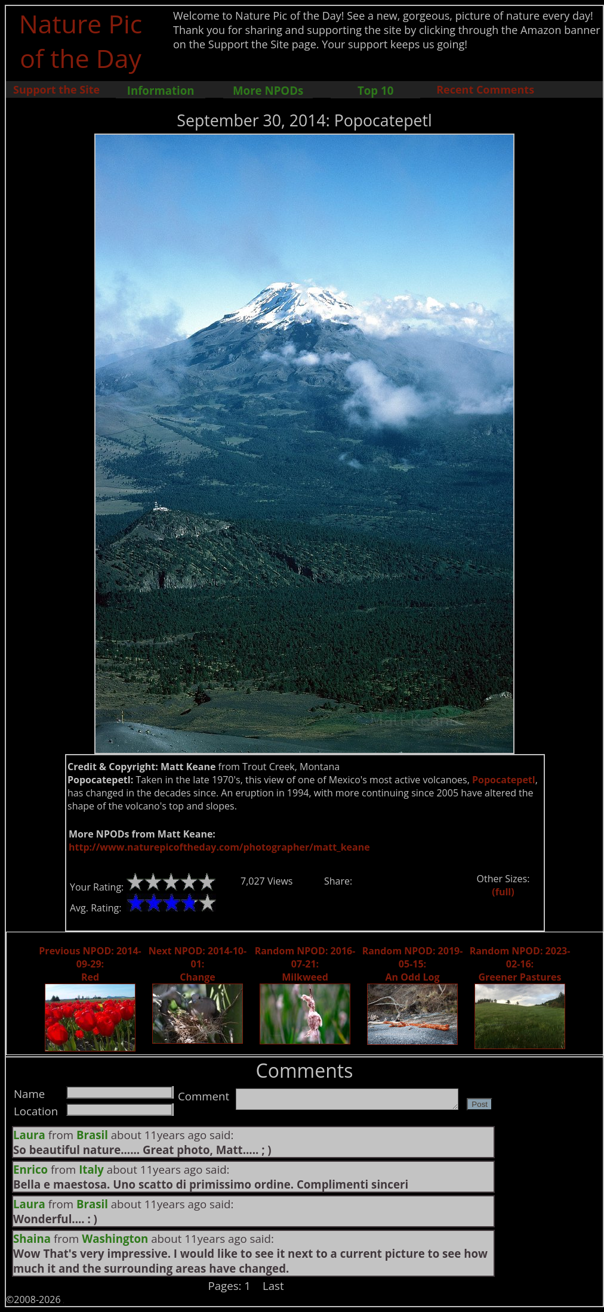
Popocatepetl (503, 779)
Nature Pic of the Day (81, 40)
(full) (503, 891)
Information (161, 90)
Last (273, 1285)
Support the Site (56, 89)
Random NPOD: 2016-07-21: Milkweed (305, 964)
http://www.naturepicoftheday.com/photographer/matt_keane (219, 847)
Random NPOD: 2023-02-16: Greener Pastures (520, 964)
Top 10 (375, 90)
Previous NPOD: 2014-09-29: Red (90, 964)
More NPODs (268, 90)
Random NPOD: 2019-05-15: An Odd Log (412, 964)
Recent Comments (485, 89)
